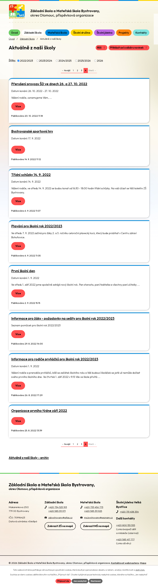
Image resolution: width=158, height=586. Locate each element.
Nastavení (96, 581)
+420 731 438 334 (129, 518)
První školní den (23, 276)
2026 (100, 64)
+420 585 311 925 (93, 518)
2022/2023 (26, 64)
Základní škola (27, 42)
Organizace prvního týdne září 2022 (39, 417)
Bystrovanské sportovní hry (32, 135)
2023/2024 (45, 64)
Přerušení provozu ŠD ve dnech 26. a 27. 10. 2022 (49, 87)
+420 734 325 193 (57, 514)
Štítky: (12, 64)
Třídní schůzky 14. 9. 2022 (31, 179)
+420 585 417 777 (125, 546)
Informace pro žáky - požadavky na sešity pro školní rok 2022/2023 (62, 324)
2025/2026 (84, 64)
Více (18, 110)
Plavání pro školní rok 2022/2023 (36, 231)
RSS (99, 51)
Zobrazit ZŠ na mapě (60, 532)
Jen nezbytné (80, 581)
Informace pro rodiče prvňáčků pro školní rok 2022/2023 (54, 365)
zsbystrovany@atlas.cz (60, 524)
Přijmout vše (63, 581)
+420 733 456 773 (93, 514)
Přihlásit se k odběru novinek (128, 51)
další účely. (140, 569)
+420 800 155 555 (125, 532)
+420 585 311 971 (57, 518)
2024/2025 (65, 64)
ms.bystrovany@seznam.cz (98, 524)
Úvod (12, 42)
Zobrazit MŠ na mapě (96, 532)
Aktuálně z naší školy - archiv (29, 465)
